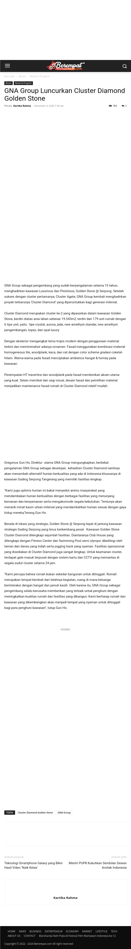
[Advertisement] (65, 30)
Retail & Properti (40, 76)
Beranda (9, 76)
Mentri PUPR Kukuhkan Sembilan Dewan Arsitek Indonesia (98, 865)
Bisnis (22, 76)
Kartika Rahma (22, 105)
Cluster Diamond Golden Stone (35, 812)
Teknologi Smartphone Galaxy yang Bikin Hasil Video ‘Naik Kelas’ (33, 865)
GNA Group (64, 812)
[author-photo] (65, 890)
